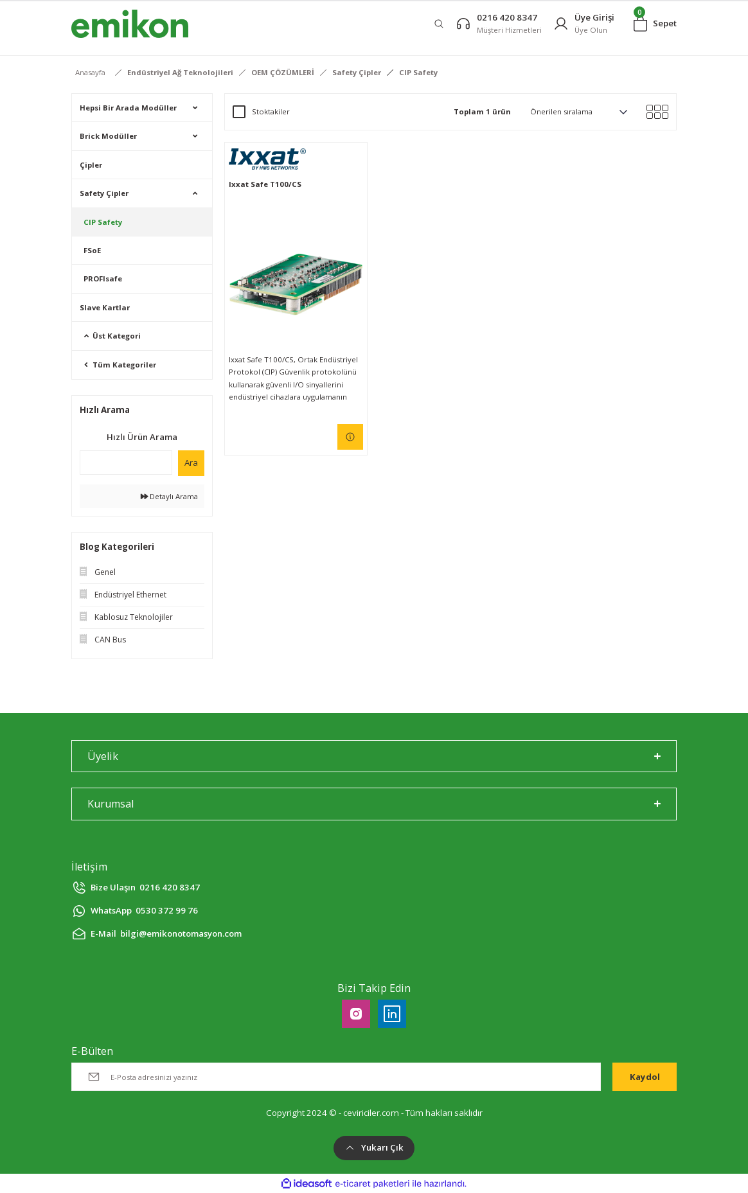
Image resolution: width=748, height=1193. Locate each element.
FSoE (92, 250)
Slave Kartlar (105, 307)
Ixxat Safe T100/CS (265, 184)
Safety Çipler (104, 193)
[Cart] (655, 23)
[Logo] (129, 24)
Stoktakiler (271, 111)
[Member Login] (583, 23)
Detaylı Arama (169, 496)
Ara (191, 462)
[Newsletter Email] (336, 1077)
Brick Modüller (108, 136)
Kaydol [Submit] (645, 1077)
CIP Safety (418, 72)
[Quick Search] (126, 462)
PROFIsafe (103, 278)
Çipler (91, 165)
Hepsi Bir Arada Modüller (128, 107)
